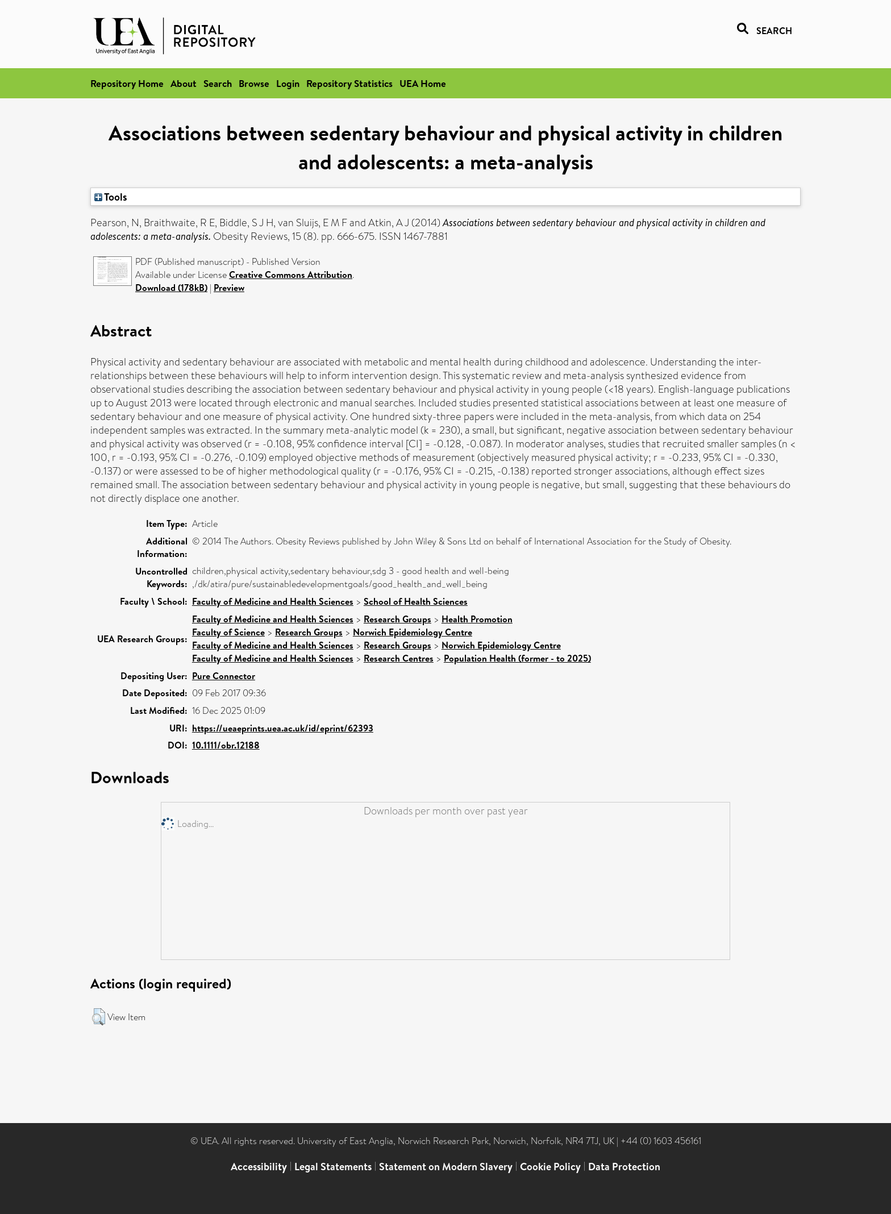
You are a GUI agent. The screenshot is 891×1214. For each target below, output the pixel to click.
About (183, 83)
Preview (229, 287)
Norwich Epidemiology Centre (412, 632)
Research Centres (399, 658)
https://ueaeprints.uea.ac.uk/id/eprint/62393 (282, 728)
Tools (110, 196)
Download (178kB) (171, 287)
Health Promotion (477, 619)
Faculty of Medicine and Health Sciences (272, 601)
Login (287, 83)
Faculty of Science (228, 632)
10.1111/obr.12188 (226, 745)
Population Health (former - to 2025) (517, 658)
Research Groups (397, 619)
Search (217, 83)
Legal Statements (333, 1166)
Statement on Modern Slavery (446, 1166)
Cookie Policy (550, 1166)
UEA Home (422, 83)
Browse (254, 83)
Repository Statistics (349, 83)
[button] (98, 1016)
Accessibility (259, 1166)
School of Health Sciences (416, 601)
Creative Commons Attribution (290, 274)
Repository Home (127, 83)
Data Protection (624, 1166)
